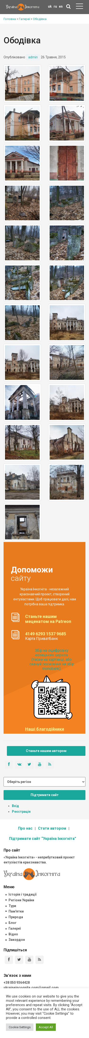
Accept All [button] (46, 1027)
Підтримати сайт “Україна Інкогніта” (42, 838)
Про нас (25, 828)
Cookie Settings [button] (20, 1027)
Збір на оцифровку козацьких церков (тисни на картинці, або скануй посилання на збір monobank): (51, 659)
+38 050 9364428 (17, 982)
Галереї (15, 928)
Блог (13, 923)
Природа (16, 917)
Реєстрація (21, 811)
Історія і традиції (22, 894)
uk (50, 6)
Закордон (17, 940)
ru (55, 6)
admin (33, 57)
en (61, 6)
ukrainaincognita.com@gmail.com (31, 987)
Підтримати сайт (45, 795)
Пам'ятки (16, 911)
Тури (12, 906)
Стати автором (52, 828)
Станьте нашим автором (46, 751)
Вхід (15, 806)
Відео (13, 934)
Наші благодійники (44, 729)
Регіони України (21, 900)
